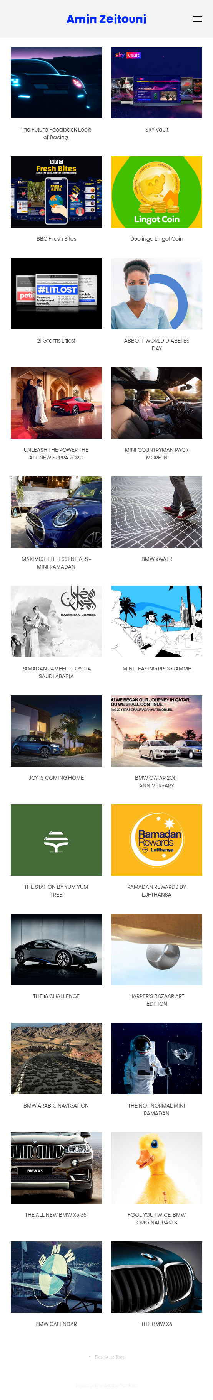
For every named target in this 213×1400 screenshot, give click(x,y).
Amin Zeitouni (106, 19)
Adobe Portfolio (121, 1385)
